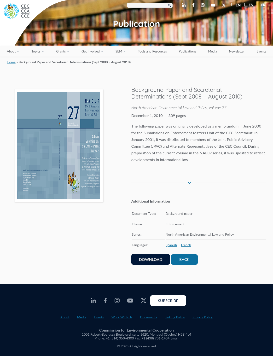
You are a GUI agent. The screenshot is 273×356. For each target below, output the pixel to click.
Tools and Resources (152, 51)
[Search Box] (150, 5)
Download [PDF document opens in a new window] (150, 259)
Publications (187, 51)
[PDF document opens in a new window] (58, 146)
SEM (119, 51)
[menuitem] (236, 4)
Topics (35, 51)
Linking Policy (175, 317)
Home (11, 62)
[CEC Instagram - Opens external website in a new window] (203, 5)
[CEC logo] (36, 36)
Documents (148, 317)
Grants (61, 51)
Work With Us (122, 317)
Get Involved (90, 51)
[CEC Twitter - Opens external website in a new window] (224, 5)
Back (184, 259)
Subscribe (168, 300)
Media (212, 51)
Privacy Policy (202, 317)
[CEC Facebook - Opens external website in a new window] (194, 5)
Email (174, 338)
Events (261, 51)
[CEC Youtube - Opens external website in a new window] (214, 5)
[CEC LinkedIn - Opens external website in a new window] (184, 5)
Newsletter (237, 51)
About (11, 51)
